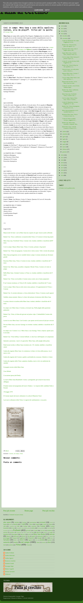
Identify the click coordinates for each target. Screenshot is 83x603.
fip (52, 528)
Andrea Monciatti (10, 555)
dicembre (65, 36)
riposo (51, 538)
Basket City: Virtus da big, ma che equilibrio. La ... (70, 65)
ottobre (64, 131)
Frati (10, 530)
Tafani (37, 542)
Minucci (8, 536)
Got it (47, 10)
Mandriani (6, 534)
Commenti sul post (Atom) (16, 514)
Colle (18, 526)
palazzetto (40, 536)
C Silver (30, 524)
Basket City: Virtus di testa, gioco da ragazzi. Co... (69, 45)
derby (33, 528)
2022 (62, 155)
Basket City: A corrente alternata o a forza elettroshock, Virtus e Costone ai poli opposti (28, 293)
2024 (62, 31)
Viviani (28, 545)
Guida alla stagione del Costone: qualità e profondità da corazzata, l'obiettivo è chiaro (28, 357)
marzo (64, 146)
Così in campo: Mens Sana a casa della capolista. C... (71, 78)
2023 (62, 33)
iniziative (12, 532)
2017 (62, 167)
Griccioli (42, 530)
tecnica (43, 542)
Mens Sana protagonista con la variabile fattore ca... (70, 111)
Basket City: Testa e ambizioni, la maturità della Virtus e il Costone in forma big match (28, 237)
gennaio (64, 152)
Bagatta (5, 524)
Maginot (45, 532)
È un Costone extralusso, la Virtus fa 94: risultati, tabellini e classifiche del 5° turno (27, 283)
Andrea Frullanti (9, 552)
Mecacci (23, 534)
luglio (64, 139)
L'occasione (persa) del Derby (12, 375)
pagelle (33, 536)
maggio (64, 141)
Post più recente (9, 511)
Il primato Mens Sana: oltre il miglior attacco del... (69, 49)
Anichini (16, 522)
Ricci (45, 538)
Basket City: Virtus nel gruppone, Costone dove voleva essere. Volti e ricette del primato (28, 251)
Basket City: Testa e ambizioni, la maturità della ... (70, 90)
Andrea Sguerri (9, 558)
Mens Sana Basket (39, 534)
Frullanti (16, 530)
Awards (51, 522)
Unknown (7, 574)
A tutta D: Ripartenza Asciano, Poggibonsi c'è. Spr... (70, 102)
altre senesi (7, 522)
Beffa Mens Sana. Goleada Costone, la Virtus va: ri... (69, 127)
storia (15, 542)
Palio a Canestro (49, 536)
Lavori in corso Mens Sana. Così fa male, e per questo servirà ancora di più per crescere (28, 320)
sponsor (50, 540)
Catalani (45, 524)
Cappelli (37, 524)
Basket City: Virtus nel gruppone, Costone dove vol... (71, 106)
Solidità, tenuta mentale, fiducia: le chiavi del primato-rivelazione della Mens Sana (27, 297)
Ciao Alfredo (7, 371)
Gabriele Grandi (9, 563)
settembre (65, 134)
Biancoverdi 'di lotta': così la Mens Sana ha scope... (69, 82)
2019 (62, 162)
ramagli (39, 538)
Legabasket (19, 532)
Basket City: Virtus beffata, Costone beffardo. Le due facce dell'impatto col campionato (28, 336)
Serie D (22, 540)
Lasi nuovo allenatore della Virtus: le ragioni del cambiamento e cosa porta (24, 400)
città (4, 526)
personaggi (6, 538)
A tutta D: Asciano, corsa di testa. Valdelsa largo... (71, 86)
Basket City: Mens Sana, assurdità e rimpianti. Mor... (70, 123)
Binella (15, 524)
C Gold (22, 524)
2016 (62, 170)
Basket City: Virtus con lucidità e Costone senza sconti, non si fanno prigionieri (26, 279)
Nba (28, 536)
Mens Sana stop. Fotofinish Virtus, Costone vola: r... (69, 94)
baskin (10, 524)
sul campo (16, 453)
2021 (62, 157)
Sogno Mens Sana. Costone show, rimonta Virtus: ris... (69, 53)
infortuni (5, 532)
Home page (29, 511)
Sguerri (30, 540)
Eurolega (39, 528)
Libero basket (26, 532)
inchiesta (49, 530)
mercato (52, 534)
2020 (62, 160)
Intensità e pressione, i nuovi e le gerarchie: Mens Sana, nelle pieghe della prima (26, 341)
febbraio (64, 149)
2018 (62, 165)
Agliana (28, 49)
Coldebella (11, 526)
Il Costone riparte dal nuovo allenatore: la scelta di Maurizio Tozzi (22, 396)
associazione (33, 522)
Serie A (16, 540)
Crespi (13, 528)
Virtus (21, 453)
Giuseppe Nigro (9, 566)
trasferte (11, 545)
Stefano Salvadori (10, 571)
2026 (62, 26)
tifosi (49, 542)
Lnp (32, 532)
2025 (62, 28)
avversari (42, 522)
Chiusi (50, 524)
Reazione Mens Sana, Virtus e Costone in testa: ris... (70, 115)
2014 (62, 175)
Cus (17, 528)
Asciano (24, 522)
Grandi (35, 530)
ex (43, 528)
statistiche (6, 542)
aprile (64, 144)
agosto (64, 136)
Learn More (38, 10)
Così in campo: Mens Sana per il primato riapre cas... (70, 57)
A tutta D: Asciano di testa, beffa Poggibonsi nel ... (70, 61)
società (42, 540)
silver (36, 540)
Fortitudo (5, 530)
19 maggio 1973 (8, 392)
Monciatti (16, 536)
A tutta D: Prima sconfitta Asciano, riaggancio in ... (69, 119)
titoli (4, 545)
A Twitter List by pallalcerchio (67, 188)
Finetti (48, 528)
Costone (11, 453)
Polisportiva (31, 538)
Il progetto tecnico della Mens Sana (13, 367)
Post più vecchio (48, 511)
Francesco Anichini (10, 561)
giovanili (28, 530)
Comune (25, 526)
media (29, 534)
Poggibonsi (22, 538)
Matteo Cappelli (9, 569)
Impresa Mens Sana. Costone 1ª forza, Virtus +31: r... (70, 74)
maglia (51, 532)
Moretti (23, 536)
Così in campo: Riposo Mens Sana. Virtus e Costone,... (69, 98)
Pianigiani (14, 538)
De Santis (22, 528)
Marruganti (15, 534)
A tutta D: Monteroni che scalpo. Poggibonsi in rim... (70, 41)
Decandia (28, 528)
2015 (62, 173)
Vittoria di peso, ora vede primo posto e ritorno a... (70, 70)
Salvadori (6, 540)
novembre (65, 38)
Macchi (39, 532)
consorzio (33, 526)
